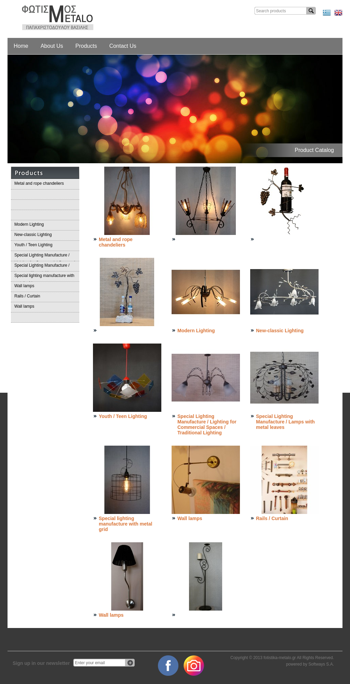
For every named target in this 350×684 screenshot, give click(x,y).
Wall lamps (24, 285)
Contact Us (122, 46)
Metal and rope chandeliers (39, 183)
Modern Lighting (29, 224)
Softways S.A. (321, 664)
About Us (52, 46)
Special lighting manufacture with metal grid (44, 277)
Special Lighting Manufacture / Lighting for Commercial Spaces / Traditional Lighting (44, 257)
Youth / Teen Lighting (33, 244)
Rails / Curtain (27, 296)
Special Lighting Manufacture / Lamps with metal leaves (41, 267)
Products (86, 46)
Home (21, 46)
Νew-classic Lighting (33, 234)
